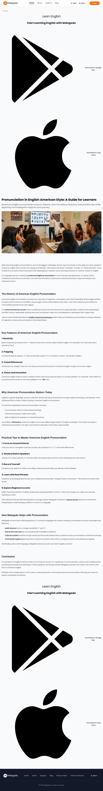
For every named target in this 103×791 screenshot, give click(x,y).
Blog (56, 3)
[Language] (83, 3)
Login (95, 3)
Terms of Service (77, 775)
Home (31, 3)
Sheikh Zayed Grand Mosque (40, 317)
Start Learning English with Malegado (51, 23)
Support (48, 3)
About (39, 3)
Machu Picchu (72, 500)
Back (5, 11)
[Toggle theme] (73, 3)
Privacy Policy (61, 775)
